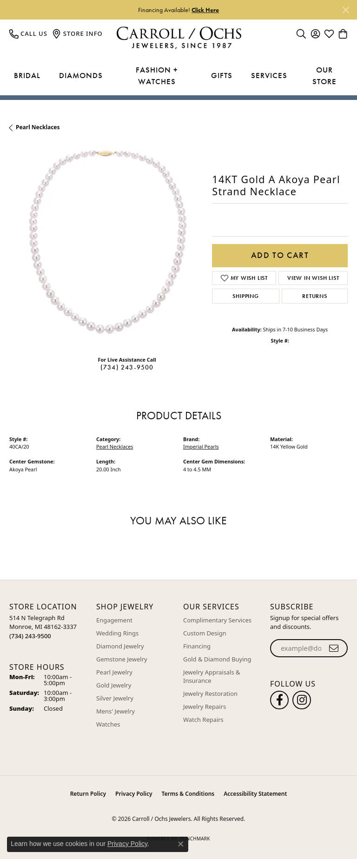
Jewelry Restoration (210, 693)
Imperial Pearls (201, 446)
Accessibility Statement (255, 794)
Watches (108, 724)
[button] (301, 33)
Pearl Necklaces (38, 127)
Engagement (114, 620)
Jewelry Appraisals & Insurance (211, 676)
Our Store (324, 76)
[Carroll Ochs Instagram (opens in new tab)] (301, 700)
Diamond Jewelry (120, 646)
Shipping (245, 296)
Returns (314, 296)
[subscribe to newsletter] (334, 648)
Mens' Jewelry (115, 711)
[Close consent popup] (181, 844)
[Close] (345, 10)
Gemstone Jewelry (121, 659)
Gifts (221, 75)
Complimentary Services (217, 620)
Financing (197, 646)
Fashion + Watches (157, 76)
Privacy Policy (133, 794)
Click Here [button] (205, 10)
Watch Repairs (203, 719)
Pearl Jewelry (114, 672)
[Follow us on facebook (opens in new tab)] (279, 700)
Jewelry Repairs (204, 706)
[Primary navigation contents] (178, 76)
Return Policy (88, 794)
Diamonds (81, 75)
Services (269, 75)
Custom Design (204, 633)
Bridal (27, 75)
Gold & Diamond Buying (217, 659)
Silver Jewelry (114, 698)
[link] (28, 33)
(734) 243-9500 (127, 367)
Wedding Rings (117, 633)
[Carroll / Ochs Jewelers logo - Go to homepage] (179, 38)
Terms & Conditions (188, 794)
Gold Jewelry (113, 685)
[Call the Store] (30, 636)
